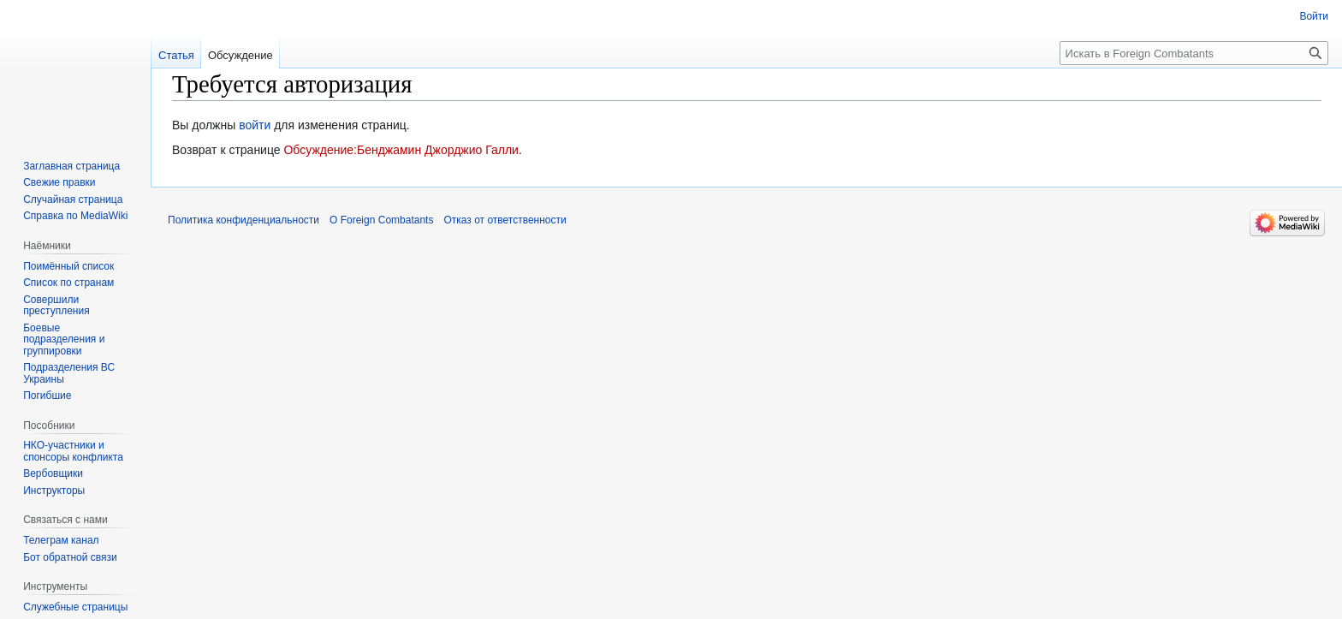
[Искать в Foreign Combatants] (1194, 53)
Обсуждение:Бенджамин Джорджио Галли (400, 150)
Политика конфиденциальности (243, 220)
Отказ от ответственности (504, 220)
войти (254, 125)
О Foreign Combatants (381, 220)
